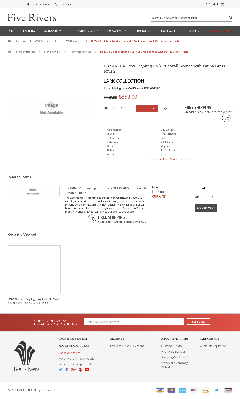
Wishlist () (215, 4)
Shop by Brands (25, 51)
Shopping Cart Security (175, 357)
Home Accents (170, 30)
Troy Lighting (52, 51)
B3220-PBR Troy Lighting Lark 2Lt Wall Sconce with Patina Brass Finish (33, 300)
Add (203, 188)
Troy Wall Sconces (71, 40)
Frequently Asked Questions (127, 346)
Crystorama (144, 30)
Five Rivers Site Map (173, 351)
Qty (106, 107)
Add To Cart (206, 208)
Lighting (29, 30)
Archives (117, 338)
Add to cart (147, 108)
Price (155, 187)
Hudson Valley (117, 30)
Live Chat (63, 4)
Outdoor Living (54, 30)
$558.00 (128, 97)
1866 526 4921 (38, 4)
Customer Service (220, 30)
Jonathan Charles (86, 30)
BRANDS (194, 30)
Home (11, 30)
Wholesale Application (213, 346)
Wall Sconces (43, 40)
